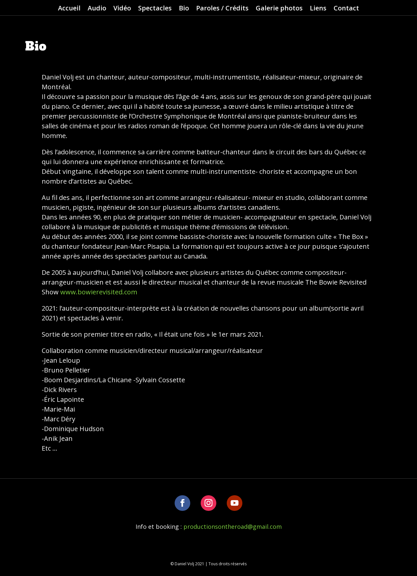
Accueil (69, 9)
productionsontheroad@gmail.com (232, 526)
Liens (318, 9)
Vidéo (122, 9)
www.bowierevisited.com (98, 292)
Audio (97, 9)
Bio (184, 9)
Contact (346, 9)
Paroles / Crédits (222, 9)
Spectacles (155, 9)
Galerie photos (279, 9)
